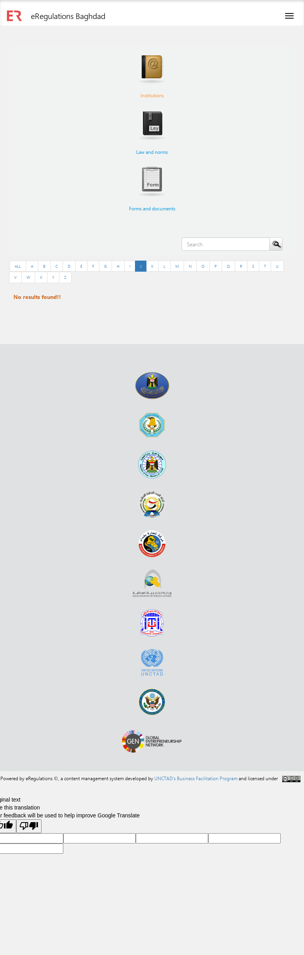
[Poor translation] (29, 826)
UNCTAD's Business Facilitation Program (196, 778)
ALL (18, 266)
